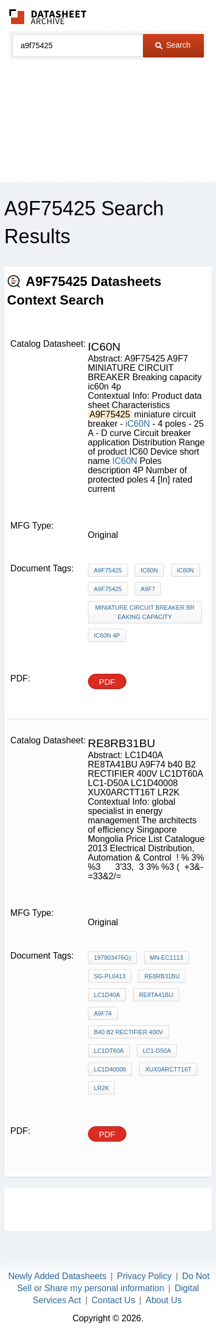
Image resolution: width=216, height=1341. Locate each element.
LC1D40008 (110, 1069)
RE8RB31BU (162, 976)
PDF (107, 681)
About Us (164, 1300)
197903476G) (112, 957)
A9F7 (148, 589)
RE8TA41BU (156, 995)
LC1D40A (107, 995)
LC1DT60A (109, 1050)
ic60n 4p (107, 635)
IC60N (124, 461)
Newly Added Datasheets (57, 1276)
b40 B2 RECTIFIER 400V (128, 1032)
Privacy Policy (144, 1276)
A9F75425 (108, 570)
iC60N (137, 423)
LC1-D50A (157, 1050)
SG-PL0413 (109, 976)
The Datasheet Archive (48, 16)
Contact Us (113, 1300)
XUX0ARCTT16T (168, 1069)
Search (172, 45)
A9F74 (103, 1013)
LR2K (101, 1088)
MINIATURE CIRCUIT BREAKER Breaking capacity (145, 612)
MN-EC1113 (167, 957)
